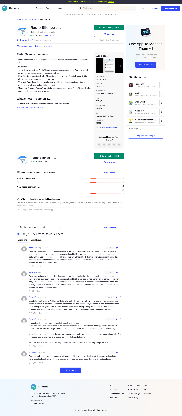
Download (109, 27)
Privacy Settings (134, 394)
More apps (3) (135, 128)
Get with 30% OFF (146, 64)
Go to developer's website (107, 128)
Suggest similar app (146, 135)
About (112, 385)
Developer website (44, 46)
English (34, 403)
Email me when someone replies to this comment (40, 227)
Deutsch (41, 403)
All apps (39, 8)
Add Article (114, 398)
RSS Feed (147, 394)
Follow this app (24, 46)
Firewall (34, 19)
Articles (61, 8)
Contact (146, 385)
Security (26, 19)
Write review (109, 172)
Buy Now (109, 34)
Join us (111, 1)
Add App (113, 389)
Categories (50, 8)
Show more (71, 370)
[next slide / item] (121, 65)
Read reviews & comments (109, 40)
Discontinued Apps (117, 394)
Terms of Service (134, 385)
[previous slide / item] (97, 65)
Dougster (33, 352)
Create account (170, 8)
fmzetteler (33, 247)
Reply (38, 266)
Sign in (155, 8)
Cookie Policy (133, 398)
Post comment (109, 228)
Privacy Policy (133, 389)
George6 (32, 297)
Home (19, 19)
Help (145, 389)
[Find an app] (80, 8)
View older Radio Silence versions (30, 108)
